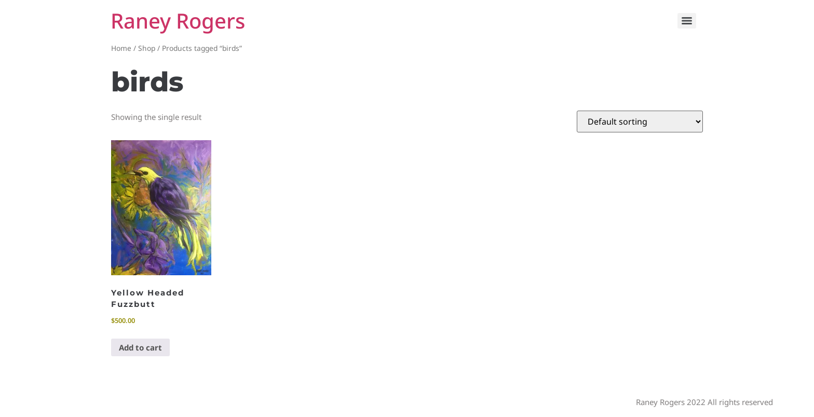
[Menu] (686, 21)
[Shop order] (640, 121)
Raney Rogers (178, 20)
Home (121, 48)
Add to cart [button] (140, 347)
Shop (146, 48)
